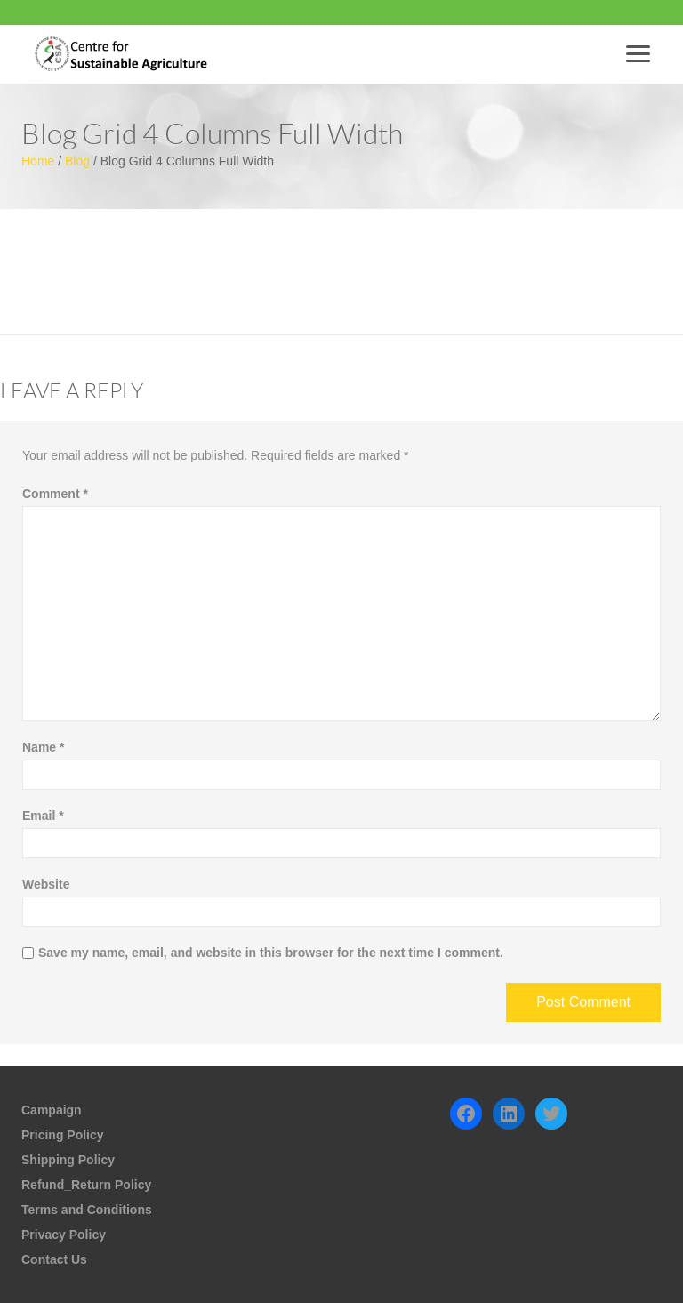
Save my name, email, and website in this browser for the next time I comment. (270, 952)
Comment (55, 494)
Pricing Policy (62, 1135)
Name (43, 747)
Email (43, 815)
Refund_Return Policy (86, 1185)
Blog (77, 161)
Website (45, 884)
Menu (641, 53)
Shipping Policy (68, 1160)
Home (37, 161)
